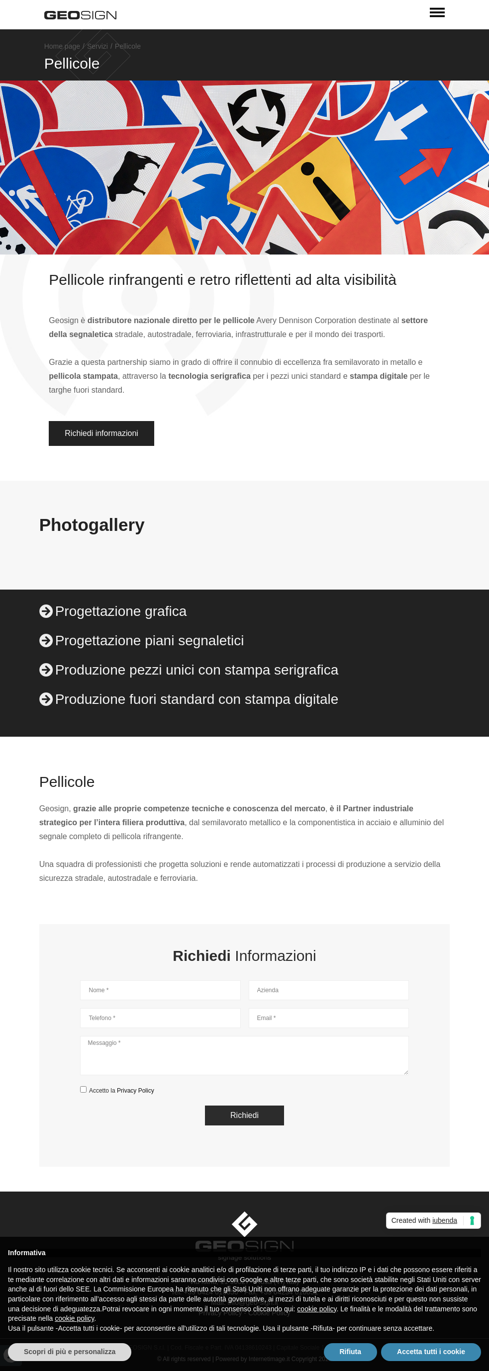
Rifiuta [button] (351, 1352)
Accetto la (121, 1090)
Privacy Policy (135, 1090)
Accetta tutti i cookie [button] (431, 1352)
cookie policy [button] (316, 1309)
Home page (62, 46)
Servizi (97, 46)
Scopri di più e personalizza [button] (69, 1352)
